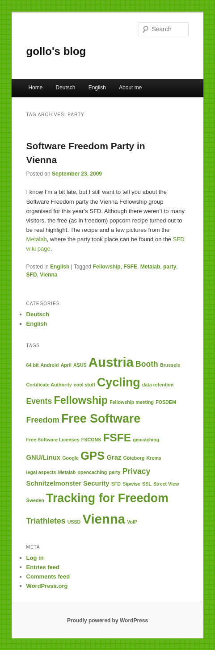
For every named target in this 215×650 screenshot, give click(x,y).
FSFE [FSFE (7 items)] (117, 438)
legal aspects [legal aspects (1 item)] (41, 472)
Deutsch (66, 87)
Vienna (48, 275)
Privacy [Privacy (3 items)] (136, 471)
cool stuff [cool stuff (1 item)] (84, 384)
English (97, 87)
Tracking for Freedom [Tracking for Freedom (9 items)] (107, 498)
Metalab (36, 239)
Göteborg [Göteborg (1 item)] (133, 458)
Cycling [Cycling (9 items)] (118, 382)
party (169, 267)
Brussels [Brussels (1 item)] (170, 365)
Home (35, 87)
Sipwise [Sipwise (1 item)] (131, 483)
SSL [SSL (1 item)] (147, 483)
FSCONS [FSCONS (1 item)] (91, 439)
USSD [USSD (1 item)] (74, 521)
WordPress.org (47, 586)
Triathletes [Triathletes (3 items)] (46, 520)
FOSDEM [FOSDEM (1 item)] (166, 402)
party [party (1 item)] (114, 472)
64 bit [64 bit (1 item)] (32, 365)
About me (130, 87)
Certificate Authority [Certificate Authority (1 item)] (49, 384)
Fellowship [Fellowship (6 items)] (81, 400)
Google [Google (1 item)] (70, 458)
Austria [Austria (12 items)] (111, 362)
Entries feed (42, 567)
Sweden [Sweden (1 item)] (35, 500)
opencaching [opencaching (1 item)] (92, 472)
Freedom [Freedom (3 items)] (42, 419)
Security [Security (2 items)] (96, 483)
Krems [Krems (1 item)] (154, 458)
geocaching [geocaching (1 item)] (146, 439)
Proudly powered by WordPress (107, 620)
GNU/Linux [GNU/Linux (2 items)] (43, 457)
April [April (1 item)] (66, 365)
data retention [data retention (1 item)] (157, 384)
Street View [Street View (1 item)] (166, 483)
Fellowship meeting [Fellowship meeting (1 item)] (132, 402)
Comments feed (48, 576)
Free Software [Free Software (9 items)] (100, 418)
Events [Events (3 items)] (39, 401)
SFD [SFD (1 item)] (116, 483)
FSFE (130, 267)
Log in (35, 557)
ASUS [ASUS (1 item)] (80, 365)
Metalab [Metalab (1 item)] (67, 472)
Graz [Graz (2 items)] (113, 457)
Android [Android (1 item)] (50, 365)
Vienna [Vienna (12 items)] (103, 519)
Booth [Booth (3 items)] (146, 364)
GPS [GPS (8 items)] (92, 455)
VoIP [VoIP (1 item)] (132, 521)
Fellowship (107, 267)
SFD (31, 275)
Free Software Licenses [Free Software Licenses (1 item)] (53, 439)
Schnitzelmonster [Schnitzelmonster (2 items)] (53, 483)
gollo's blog (56, 51)
